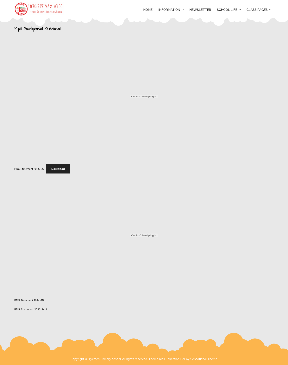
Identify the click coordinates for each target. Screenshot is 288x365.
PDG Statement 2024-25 (29, 300)
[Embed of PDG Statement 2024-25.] (143, 235)
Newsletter (200, 10)
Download (58, 169)
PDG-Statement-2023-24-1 (30, 309)
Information (169, 10)
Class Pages (257, 10)
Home (148, 10)
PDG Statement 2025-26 (29, 168)
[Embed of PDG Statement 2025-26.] (143, 97)
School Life (227, 10)
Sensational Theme (203, 359)
